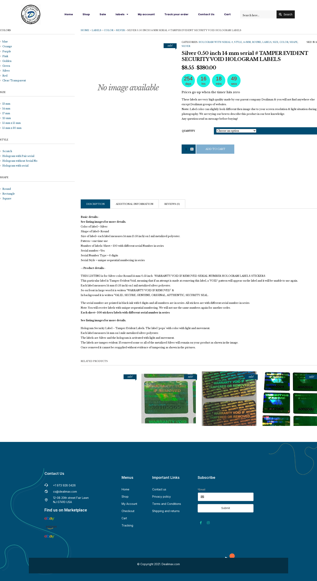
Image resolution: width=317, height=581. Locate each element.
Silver (120, 30)
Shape (294, 42)
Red (4, 75)
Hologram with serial (15, 165)
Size (275, 42)
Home (68, 14)
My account (146, 14)
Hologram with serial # (216, 42)
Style (238, 42)
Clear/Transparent (14, 80)
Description (95, 204)
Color (108, 30)
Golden (6, 61)
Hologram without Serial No (19, 160)
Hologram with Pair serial (18, 156)
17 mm (6, 113)
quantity (188, 131)
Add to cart (215, 149)
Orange (7, 46)
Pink (5, 56)
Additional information (134, 204)
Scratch (7, 151)
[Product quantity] (189, 149)
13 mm (6, 103)
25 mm (6, 118)
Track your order (176, 14)
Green (6, 65)
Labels (96, 30)
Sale (103, 14)
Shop (86, 14)
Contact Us (206, 14)
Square (6, 198)
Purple (6, 51)
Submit (225, 508)
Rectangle (8, 193)
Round (256, 42)
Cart (227, 14)
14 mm (247, 42)
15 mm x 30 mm (11, 127)
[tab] (95, 203)
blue (5, 41)
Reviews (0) (172, 204)
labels (122, 14)
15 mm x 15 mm (11, 122)
